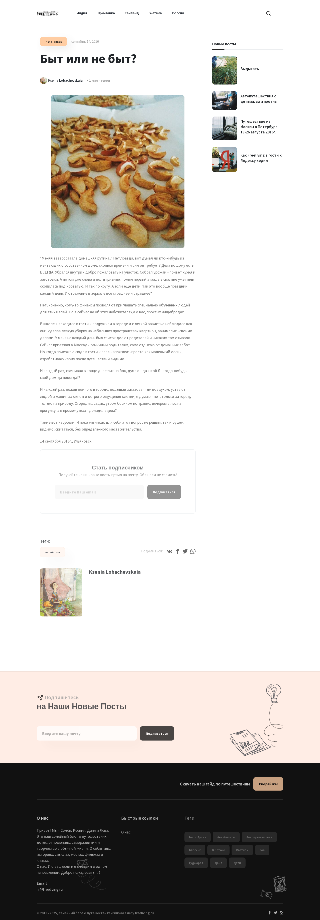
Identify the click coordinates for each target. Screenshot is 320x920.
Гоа (262, 850)
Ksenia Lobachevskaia (115, 571)
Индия (82, 13)
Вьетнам (155, 13)
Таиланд (132, 13)
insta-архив (53, 42)
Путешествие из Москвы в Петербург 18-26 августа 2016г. (258, 127)
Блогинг (195, 850)
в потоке (218, 850)
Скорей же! (268, 784)
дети (237, 863)
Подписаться (164, 492)
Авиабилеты (226, 837)
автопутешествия (259, 837)
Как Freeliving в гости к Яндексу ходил (261, 158)
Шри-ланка (106, 13)
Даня (218, 863)
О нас (125, 832)
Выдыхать (249, 68)
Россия (178, 13)
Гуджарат (196, 863)
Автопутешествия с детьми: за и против (258, 98)
